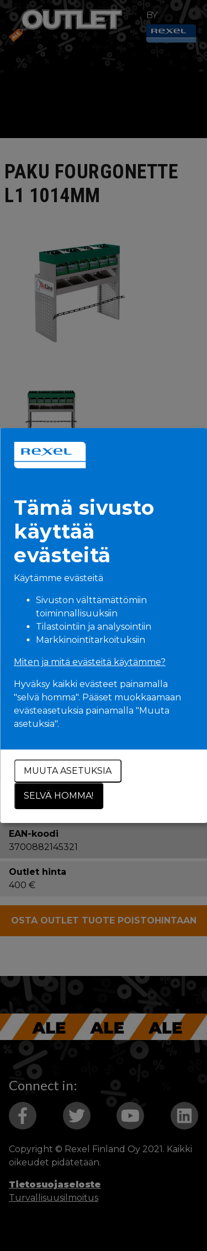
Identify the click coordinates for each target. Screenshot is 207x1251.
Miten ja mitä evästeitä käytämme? (90, 662)
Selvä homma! (58, 795)
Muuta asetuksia (68, 771)
